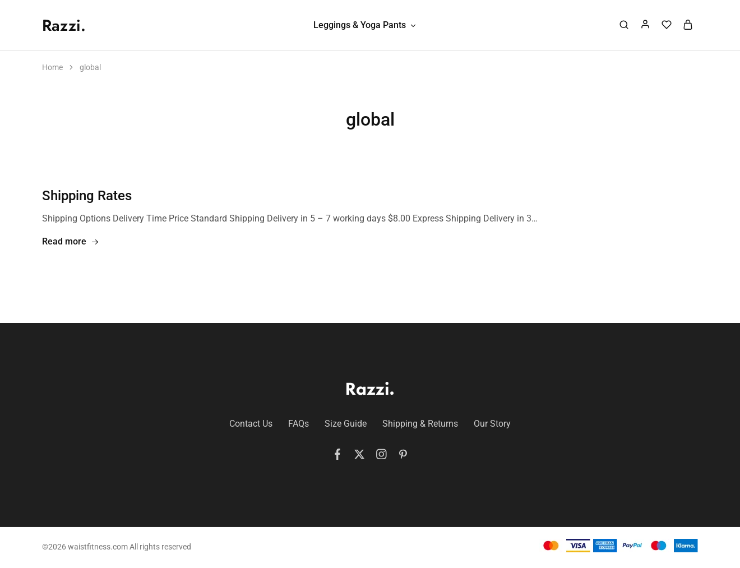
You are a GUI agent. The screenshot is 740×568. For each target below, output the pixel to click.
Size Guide (346, 423)
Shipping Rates (87, 196)
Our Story (492, 423)
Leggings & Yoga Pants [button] (365, 25)
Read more (70, 242)
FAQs (298, 423)
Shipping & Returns (420, 423)
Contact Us (250, 423)
